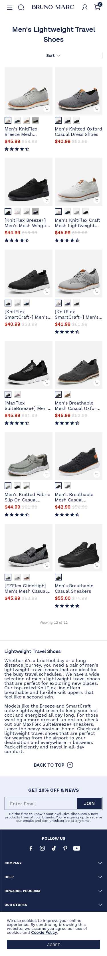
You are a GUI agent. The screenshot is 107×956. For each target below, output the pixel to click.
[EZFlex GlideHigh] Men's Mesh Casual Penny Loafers (26, 588)
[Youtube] (76, 848)
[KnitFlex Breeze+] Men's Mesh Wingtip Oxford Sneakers (27, 222)
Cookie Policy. (44, 932)
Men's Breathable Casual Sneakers (74, 588)
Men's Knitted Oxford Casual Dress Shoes (78, 131)
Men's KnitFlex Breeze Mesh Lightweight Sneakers (21, 131)
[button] (10, 7)
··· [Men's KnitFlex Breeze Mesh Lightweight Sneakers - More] (35, 120)
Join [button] (89, 803)
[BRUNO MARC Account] (84, 7)
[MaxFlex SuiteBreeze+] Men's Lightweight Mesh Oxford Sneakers (27, 405)
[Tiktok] (53, 848)
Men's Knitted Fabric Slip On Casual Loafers (27, 496)
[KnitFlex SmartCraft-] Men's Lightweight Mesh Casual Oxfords (26, 314)
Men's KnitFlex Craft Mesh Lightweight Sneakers (77, 222)
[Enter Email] (41, 803)
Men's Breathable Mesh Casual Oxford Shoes (77, 405)
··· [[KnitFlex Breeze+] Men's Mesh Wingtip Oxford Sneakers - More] (35, 211)
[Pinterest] (65, 848)
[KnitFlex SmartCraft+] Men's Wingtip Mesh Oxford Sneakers (78, 314)
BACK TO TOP (54, 765)
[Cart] (97, 7)
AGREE (53, 944)
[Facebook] (30, 848)
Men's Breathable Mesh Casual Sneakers (74, 496)
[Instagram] (42, 848)
